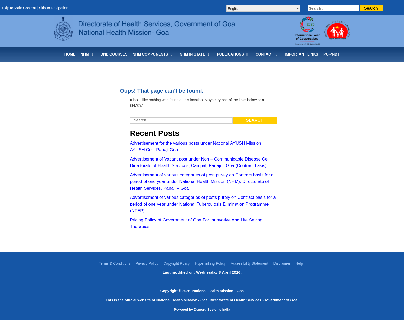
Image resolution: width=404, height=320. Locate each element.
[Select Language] (263, 8)
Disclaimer (281, 263)
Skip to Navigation (53, 8)
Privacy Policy (146, 263)
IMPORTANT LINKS (301, 54)
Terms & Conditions (114, 263)
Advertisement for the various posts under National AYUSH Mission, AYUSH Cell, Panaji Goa (196, 146)
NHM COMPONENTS (153, 54)
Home (69, 54)
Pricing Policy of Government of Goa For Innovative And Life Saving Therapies (196, 223)
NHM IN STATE (196, 54)
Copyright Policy (176, 263)
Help (299, 263)
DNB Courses (114, 54)
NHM (88, 54)
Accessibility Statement (249, 263)
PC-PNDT (331, 54)
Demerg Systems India (212, 309)
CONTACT (268, 54)
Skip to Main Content (19, 8)
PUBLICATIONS (233, 54)
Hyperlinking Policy (210, 263)
